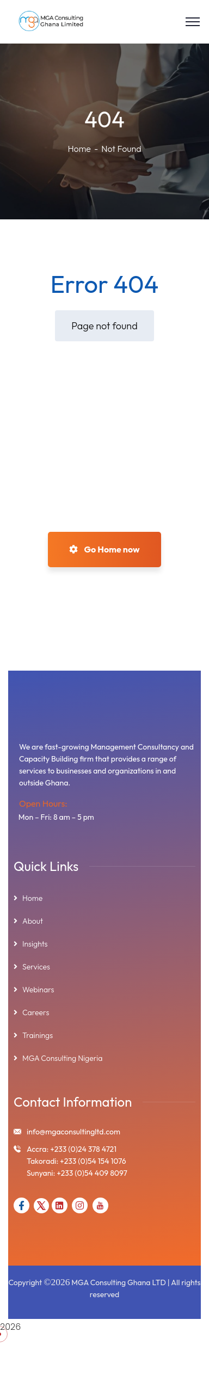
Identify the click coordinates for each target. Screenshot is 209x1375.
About (32, 921)
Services (36, 967)
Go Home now (104, 549)
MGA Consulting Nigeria (62, 1058)
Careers (35, 1012)
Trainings (37, 1035)
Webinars (38, 990)
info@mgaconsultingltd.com (73, 1132)
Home (78, 148)
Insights (35, 944)
